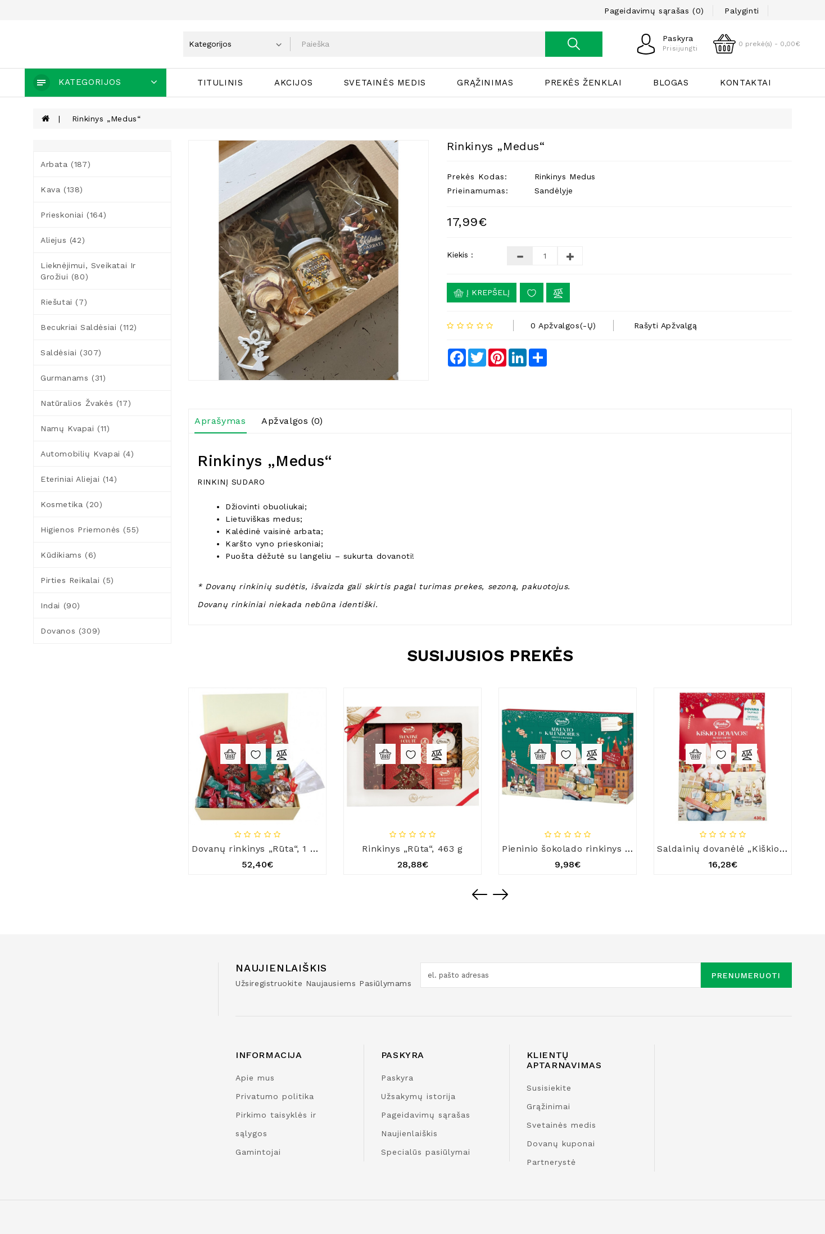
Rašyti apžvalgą (665, 325)
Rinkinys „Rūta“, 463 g (412, 848)
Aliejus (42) (62, 240)
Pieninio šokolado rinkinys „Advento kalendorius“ (615, 848)
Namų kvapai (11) (75, 428)
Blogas (671, 83)
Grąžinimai (548, 1106)
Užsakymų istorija (418, 1096)
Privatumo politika (274, 1096)
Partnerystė (551, 1162)
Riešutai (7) (63, 301)
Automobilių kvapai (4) (87, 453)
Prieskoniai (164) (73, 214)
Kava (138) (61, 189)
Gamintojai (258, 1151)
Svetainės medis (385, 83)
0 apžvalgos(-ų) (563, 325)
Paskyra (397, 1077)
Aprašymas (220, 420)
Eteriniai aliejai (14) (78, 478)
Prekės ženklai (583, 83)
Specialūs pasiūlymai (425, 1151)
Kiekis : (460, 254)
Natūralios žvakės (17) (85, 403)
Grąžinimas (485, 83)
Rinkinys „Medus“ (106, 118)
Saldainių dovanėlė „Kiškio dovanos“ (740, 848)
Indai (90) (60, 605)
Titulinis (220, 83)
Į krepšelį (482, 293)
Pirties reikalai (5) (77, 580)
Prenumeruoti (746, 975)
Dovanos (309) (70, 630)
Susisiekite (549, 1087)
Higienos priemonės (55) (89, 529)
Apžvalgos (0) (292, 420)
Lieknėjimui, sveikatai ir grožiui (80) (88, 271)
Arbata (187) (65, 164)
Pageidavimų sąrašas (425, 1114)
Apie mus (255, 1077)
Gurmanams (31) (73, 377)
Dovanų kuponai (561, 1143)
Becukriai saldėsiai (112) (88, 327)
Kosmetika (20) (71, 504)
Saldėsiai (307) (71, 352)
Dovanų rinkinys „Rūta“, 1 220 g (264, 848)
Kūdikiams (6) (68, 554)
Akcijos (293, 83)
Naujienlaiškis (409, 1133)
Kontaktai (745, 83)
